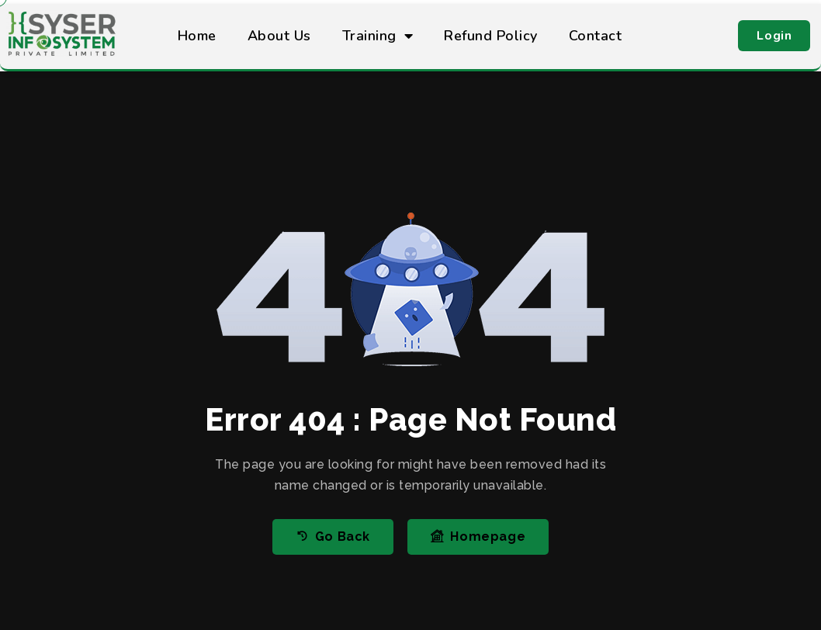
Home (197, 35)
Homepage (478, 536)
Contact (595, 35)
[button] (774, 35)
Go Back (333, 536)
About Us (279, 35)
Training (378, 35)
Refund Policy (491, 35)
